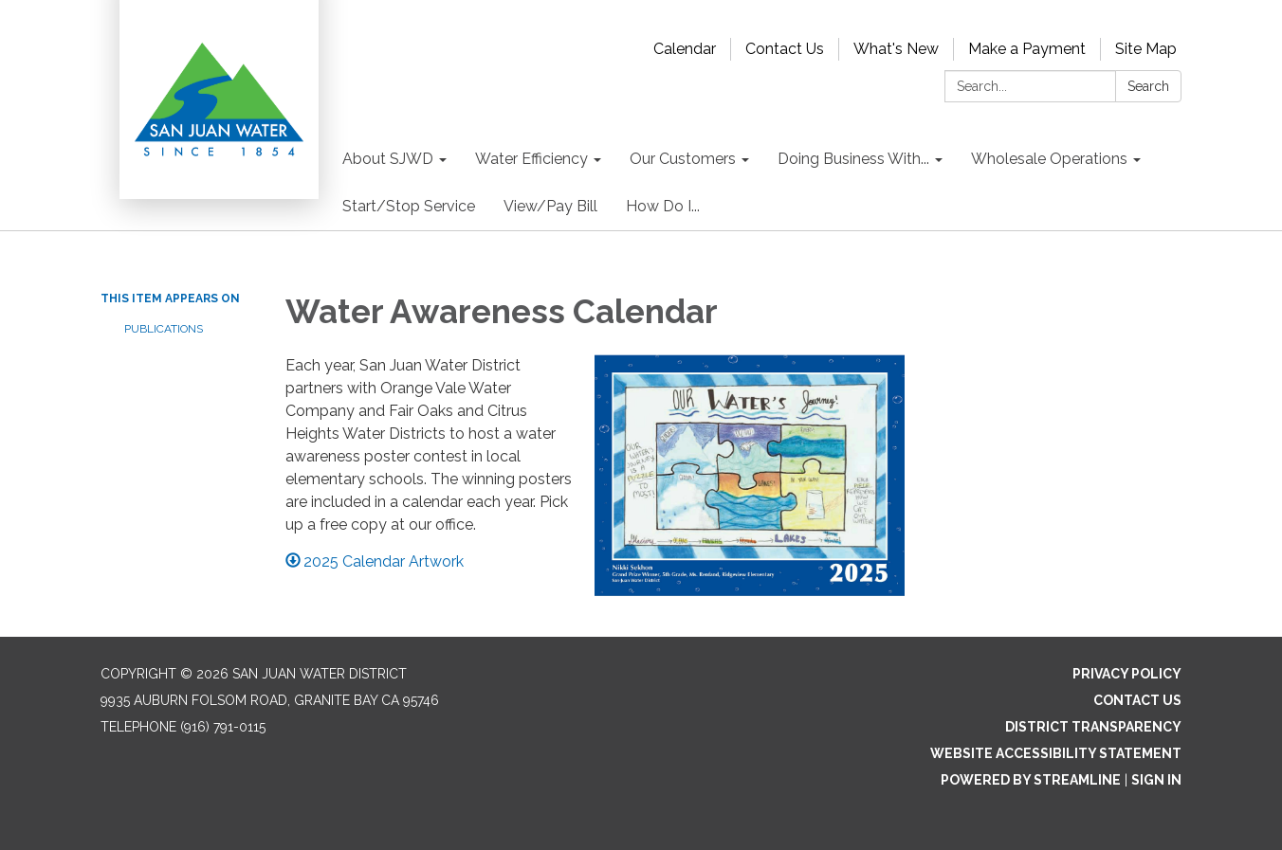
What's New (896, 49)
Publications (163, 328)
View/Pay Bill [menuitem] (550, 206)
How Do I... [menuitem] (663, 206)
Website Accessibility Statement (1055, 753)
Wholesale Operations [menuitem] (1049, 159)
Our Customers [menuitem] (683, 159)
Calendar (684, 49)
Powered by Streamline (1031, 779)
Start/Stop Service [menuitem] (408, 206)
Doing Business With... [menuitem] (853, 159)
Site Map (1146, 49)
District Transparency (1093, 726)
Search (1148, 86)
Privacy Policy (1126, 673)
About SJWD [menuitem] (387, 159)
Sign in (1156, 779)
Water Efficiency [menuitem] (531, 159)
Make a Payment (1027, 49)
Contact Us (784, 49)
